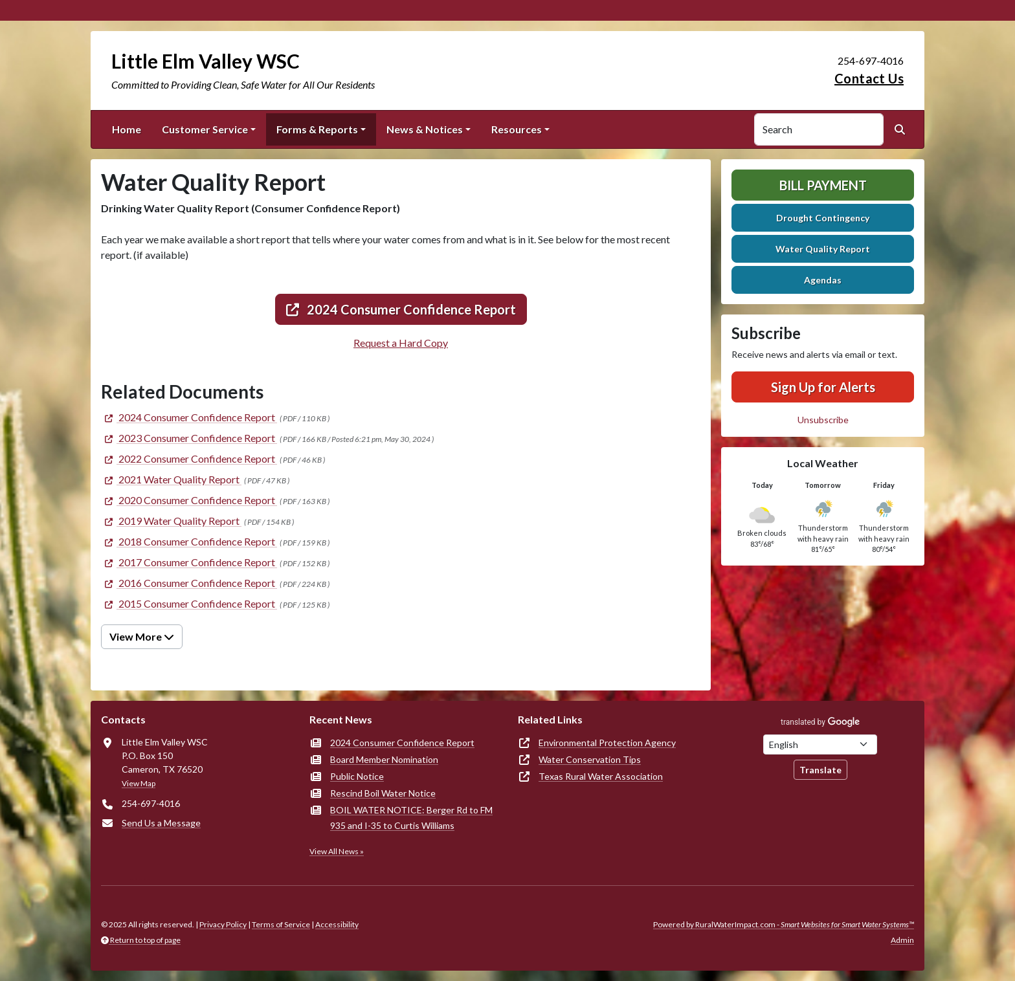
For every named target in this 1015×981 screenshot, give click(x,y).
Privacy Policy (223, 924)
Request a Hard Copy (400, 342)
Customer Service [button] (205, 129)
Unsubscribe (823, 419)
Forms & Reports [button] (317, 129)
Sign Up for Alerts (823, 387)
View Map (138, 783)
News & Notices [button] (424, 129)
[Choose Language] (820, 744)
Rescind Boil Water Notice (383, 793)
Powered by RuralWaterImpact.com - (783, 924)
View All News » (336, 851)
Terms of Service (281, 924)
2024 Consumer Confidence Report (401, 309)
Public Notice (357, 776)
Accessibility (337, 924)
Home (126, 129)
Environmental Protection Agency (607, 742)
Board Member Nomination (384, 759)
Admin (902, 940)
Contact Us (869, 78)
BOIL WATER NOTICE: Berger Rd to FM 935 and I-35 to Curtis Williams (411, 817)
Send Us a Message (161, 822)
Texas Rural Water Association (601, 776)
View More (141, 636)
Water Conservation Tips (590, 759)
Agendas (823, 279)
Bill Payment (823, 185)
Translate (820, 769)
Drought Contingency (822, 217)
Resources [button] (516, 129)
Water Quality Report (822, 248)
